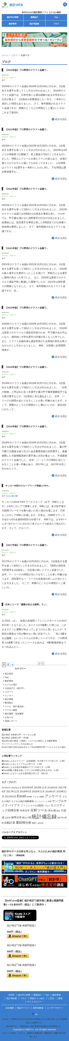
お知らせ (9, 717)
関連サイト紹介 (37, 998)
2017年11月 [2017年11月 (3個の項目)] (12, 791)
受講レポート (11, 721)
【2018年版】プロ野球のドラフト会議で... (26, 426)
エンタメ (9, 695)
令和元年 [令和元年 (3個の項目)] (25, 810)
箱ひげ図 (14, 496)
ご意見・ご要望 (55, 998)
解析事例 (12, 24)
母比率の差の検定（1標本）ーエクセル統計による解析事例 (29, 741)
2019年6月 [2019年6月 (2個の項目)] (50, 791)
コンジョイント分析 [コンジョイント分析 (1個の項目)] (43, 801)
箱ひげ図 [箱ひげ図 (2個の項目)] (26, 817)
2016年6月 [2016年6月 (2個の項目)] (52, 787)
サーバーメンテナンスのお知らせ (17, 744)
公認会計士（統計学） (15, 688)
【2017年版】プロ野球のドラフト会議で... (26, 545)
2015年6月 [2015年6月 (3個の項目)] (27, 787)
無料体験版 (38, 1008)
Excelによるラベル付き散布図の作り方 (21, 773)
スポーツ (13, 77)
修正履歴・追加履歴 (14, 713)
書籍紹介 (34, 17)
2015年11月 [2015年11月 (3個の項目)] (40, 787)
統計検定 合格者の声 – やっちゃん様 (19, 734)
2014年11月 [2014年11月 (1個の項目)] (16, 788)
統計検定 (9, 673)
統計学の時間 (12, 17)
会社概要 (10, 1008)
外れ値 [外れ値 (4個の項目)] (52, 810)
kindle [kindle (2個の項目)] (29, 796)
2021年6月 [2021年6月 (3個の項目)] (10, 796)
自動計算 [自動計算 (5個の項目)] (9, 822)
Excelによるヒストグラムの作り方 (19, 764)
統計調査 (9, 699)
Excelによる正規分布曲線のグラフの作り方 (23, 767)
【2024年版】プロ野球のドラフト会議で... (26, 70)
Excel (8, 496)
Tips (56, 17)
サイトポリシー (34, 1001)
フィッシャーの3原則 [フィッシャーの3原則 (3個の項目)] (32, 805)
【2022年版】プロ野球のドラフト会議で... (26, 189)
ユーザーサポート (55, 1008)
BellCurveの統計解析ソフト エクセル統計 (41, 12)
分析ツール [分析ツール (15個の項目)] (39, 810)
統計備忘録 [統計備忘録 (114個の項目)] (44, 816)
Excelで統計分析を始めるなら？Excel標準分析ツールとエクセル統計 (34, 747)
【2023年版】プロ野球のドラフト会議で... (26, 129)
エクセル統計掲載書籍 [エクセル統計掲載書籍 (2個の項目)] (22, 801)
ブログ (56, 24)
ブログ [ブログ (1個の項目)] (47, 806)
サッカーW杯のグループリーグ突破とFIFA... (27, 485)
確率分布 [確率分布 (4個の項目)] (16, 817)
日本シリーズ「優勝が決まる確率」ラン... (26, 604)
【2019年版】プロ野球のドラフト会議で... (26, 367)
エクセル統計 (11, 684)
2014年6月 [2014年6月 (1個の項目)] (6, 788)
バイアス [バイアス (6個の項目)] (14, 805)
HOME (11, 995)
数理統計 (9, 703)
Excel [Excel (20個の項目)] (21, 796)
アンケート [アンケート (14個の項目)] (53, 796)
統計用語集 (34, 24)
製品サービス (23, 1008)
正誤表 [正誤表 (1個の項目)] (8, 818)
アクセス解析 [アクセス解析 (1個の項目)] (38, 797)
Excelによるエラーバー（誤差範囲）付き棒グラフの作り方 (30, 761)
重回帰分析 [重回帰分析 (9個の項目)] (23, 822)
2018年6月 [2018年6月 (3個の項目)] (25, 791)
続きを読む (61, 119)
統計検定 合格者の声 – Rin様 (15, 738)
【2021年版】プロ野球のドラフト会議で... (26, 248)
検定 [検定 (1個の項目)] (58, 811)
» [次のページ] (12, 664)
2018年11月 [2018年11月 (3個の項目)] (38, 791)
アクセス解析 (11, 710)
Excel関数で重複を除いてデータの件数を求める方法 (27, 770)
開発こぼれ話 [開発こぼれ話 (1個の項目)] (37, 823)
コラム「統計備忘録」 (15, 706)
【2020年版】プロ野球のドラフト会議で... (26, 307)
